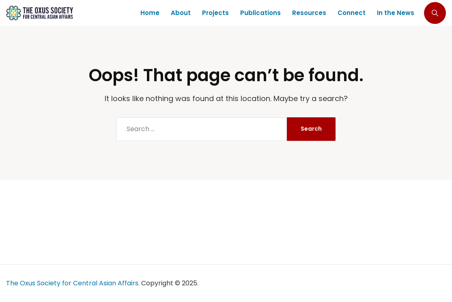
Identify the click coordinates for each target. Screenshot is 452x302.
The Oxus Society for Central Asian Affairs (72, 283)
